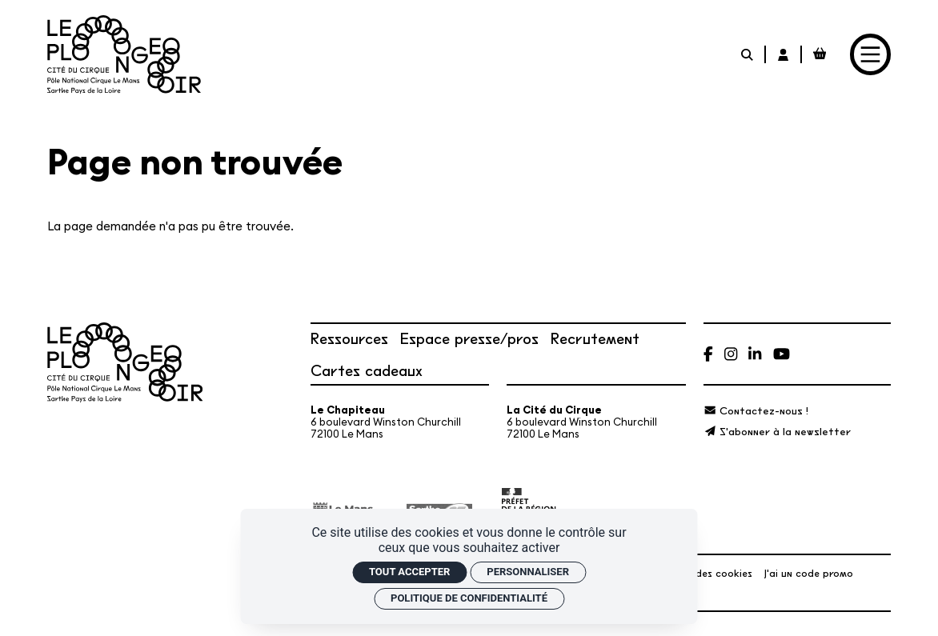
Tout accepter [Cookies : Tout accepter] (409, 572)
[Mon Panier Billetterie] (820, 54)
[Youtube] (781, 353)
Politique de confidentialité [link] (469, 598)
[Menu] (871, 54)
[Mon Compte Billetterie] (784, 54)
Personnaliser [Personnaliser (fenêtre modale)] (528, 572)
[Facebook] (708, 353)
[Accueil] (124, 54)
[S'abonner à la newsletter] (777, 430)
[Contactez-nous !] (756, 409)
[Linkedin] (754, 353)
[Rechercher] (748, 54)
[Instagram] (730, 353)
